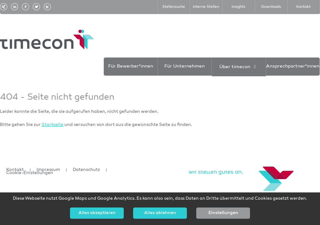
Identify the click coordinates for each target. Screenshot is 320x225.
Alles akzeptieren (97, 213)
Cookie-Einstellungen (29, 173)
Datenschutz (86, 170)
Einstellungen (223, 213)
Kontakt (15, 170)
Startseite (52, 124)
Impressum (48, 170)
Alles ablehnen (160, 213)
